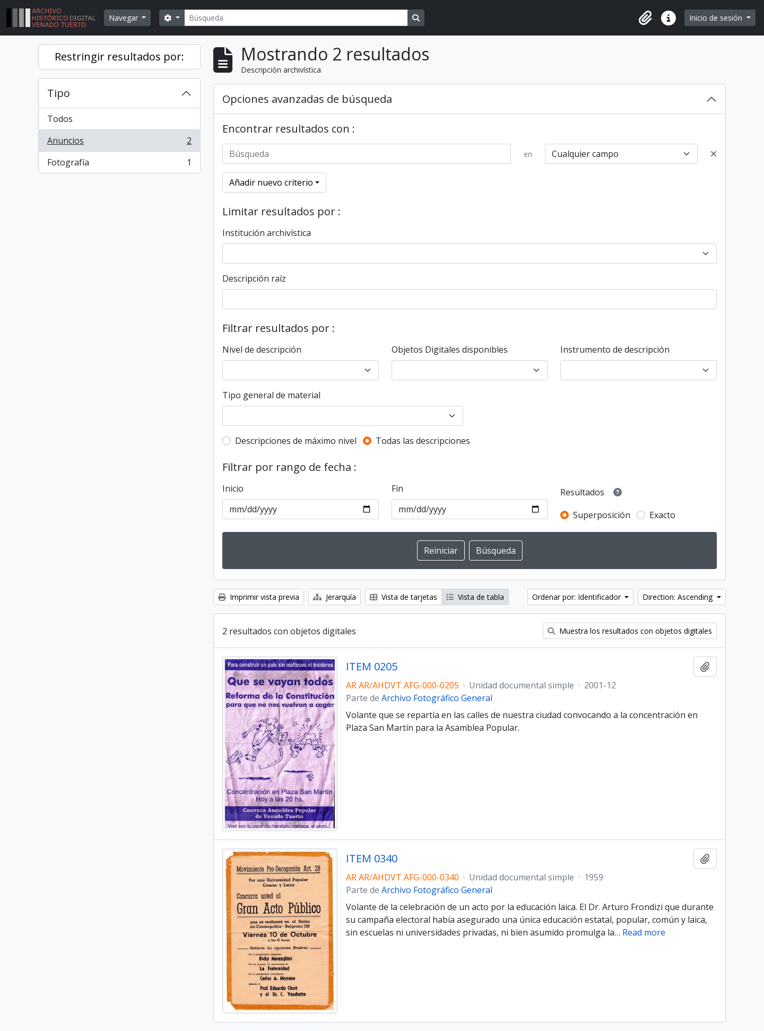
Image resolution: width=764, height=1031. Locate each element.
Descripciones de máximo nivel (296, 441)
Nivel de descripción (261, 349)
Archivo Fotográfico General (436, 698)
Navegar (124, 18)
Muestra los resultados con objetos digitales (630, 631)
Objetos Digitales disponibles (450, 349)
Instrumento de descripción (615, 349)
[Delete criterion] (713, 153)
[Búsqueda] (296, 18)
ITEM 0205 (371, 666)
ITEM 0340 (371, 858)
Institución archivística (266, 233)
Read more (643, 932)
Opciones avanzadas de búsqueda (307, 99)
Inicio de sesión (716, 18)
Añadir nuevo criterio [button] (271, 182)
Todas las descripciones (423, 441)
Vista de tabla (475, 597)
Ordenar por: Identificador (577, 597)
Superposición (601, 515)
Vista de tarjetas (403, 597)
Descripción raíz (254, 278)
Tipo (58, 93)
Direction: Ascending (679, 597)
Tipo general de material (271, 395)
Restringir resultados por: (119, 56)
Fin (397, 488)
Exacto (662, 515)
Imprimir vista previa (258, 597)
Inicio (233, 488)
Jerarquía (334, 597)
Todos (60, 119)
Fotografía (119, 164)
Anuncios (119, 143)
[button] (645, 18)
